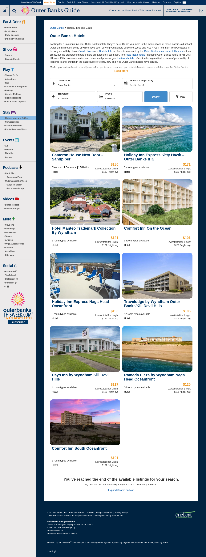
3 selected (110, 98)
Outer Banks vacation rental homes (163, 51)
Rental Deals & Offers (15, 129)
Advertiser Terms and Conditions (62, 533)
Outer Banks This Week (31, 2)
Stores (8, 55)
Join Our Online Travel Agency (61, 527)
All (6, 146)
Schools (9, 247)
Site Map (9, 255)
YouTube (10, 275)
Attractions (10, 79)
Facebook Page (14, 177)
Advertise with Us (55, 530)
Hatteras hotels (125, 58)
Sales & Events (12, 59)
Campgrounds (12, 122)
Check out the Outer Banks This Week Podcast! (135, 10)
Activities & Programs (16, 86)
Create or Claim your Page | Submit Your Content (70, 524)
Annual (8, 157)
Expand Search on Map (121, 489)
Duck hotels (105, 51)
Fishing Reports (13, 98)
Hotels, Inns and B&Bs (16, 118)
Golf (7, 83)
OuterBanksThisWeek (16, 181)
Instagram (11, 279)
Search (155, 96)
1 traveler (63, 98)
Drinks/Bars (11, 31)
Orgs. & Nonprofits (14, 244)
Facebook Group (15, 188)
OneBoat (67, 542)
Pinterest (10, 283)
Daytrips (177, 2)
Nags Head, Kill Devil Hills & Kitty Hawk (107, 2)
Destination (64, 80)
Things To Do (11, 75)
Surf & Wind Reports (15, 101)
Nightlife (9, 153)
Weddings (10, 228)
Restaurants (11, 27)
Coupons (9, 225)
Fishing (9, 90)
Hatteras (156, 2)
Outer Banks (49, 2)
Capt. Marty (11, 173)
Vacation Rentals (13, 125)
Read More (121, 70)
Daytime (9, 149)
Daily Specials (12, 35)
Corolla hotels (86, 51)
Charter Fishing (13, 94)
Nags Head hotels (135, 54)
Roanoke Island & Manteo (138, 2)
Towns (8, 236)
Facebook (11, 271)
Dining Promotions (14, 39)
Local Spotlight (12, 208)
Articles (9, 240)
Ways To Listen (14, 185)
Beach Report (12, 205)
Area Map (10, 251)
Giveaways (10, 232)
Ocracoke (167, 2)
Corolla (61, 2)
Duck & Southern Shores (77, 2)
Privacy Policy (121, 512)
